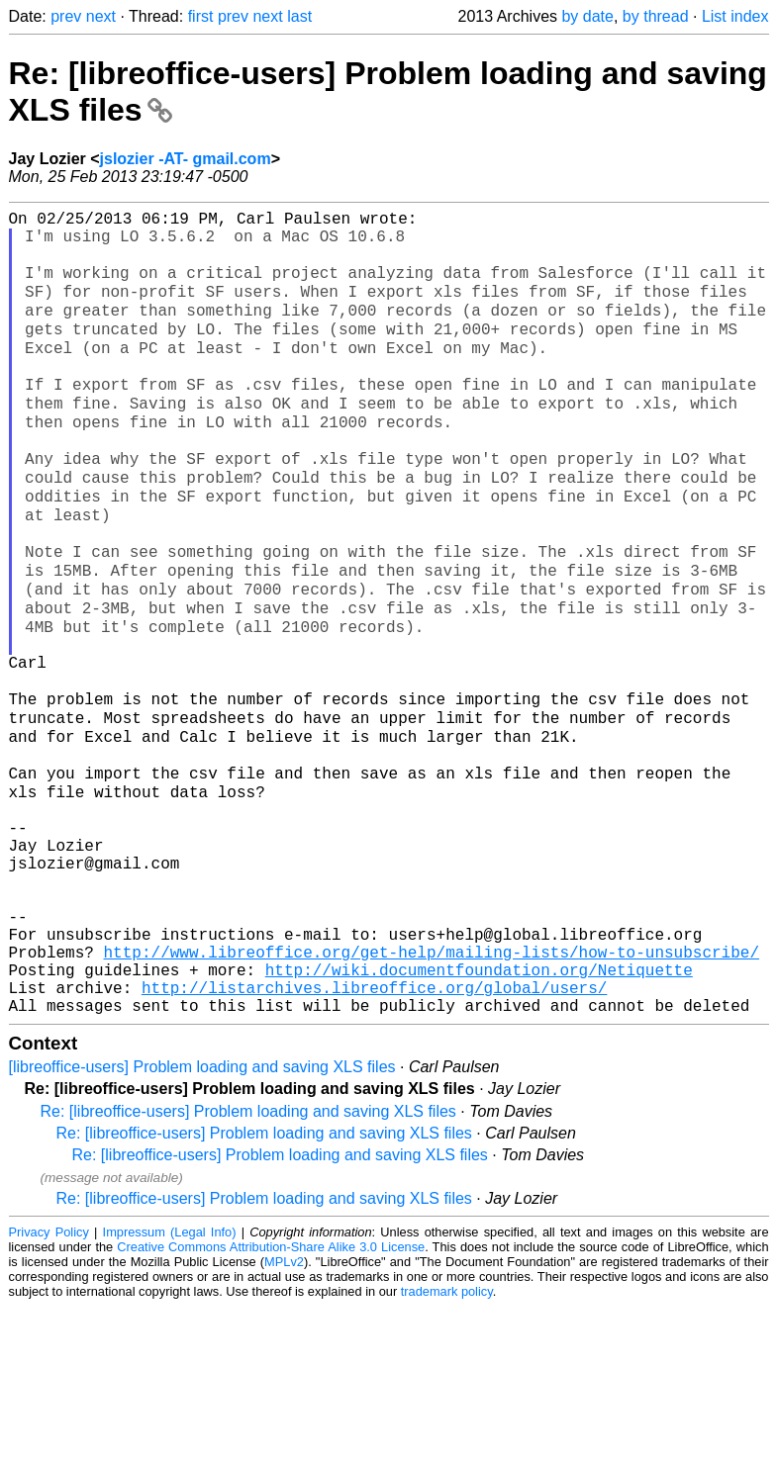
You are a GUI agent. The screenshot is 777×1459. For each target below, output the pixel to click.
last (299, 16)
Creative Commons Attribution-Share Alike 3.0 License (271, 1399)
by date (587, 16)
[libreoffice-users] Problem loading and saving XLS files (202, 1219)
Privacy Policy (49, 1384)
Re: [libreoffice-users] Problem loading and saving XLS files (248, 1263)
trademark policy (447, 1443)
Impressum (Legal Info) (170, 1384)
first (201, 16)
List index (735, 16)
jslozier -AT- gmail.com (185, 158)
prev (65, 16)
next (101, 16)
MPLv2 (284, 1414)
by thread (656, 16)
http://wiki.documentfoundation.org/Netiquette (479, 1114)
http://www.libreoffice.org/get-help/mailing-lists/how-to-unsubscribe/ (431, 1092)
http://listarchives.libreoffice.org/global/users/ (374, 1135)
